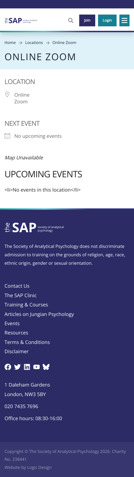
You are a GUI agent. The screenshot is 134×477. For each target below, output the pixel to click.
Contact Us (16, 286)
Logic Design (39, 467)
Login (107, 20)
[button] (124, 20)
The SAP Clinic (20, 295)
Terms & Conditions (27, 342)
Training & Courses (26, 304)
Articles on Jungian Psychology (39, 314)
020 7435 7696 (21, 406)
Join (87, 20)
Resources (16, 332)
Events (12, 323)
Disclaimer (16, 351)
